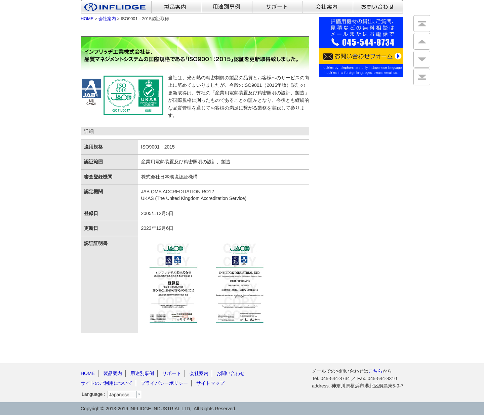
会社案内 (107, 18)
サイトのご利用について (106, 383)
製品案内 (112, 373)
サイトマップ (210, 383)
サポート (171, 373)
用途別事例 (142, 373)
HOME (87, 18)
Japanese (119, 394)
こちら (375, 371)
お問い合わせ (230, 373)
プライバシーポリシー (164, 383)
